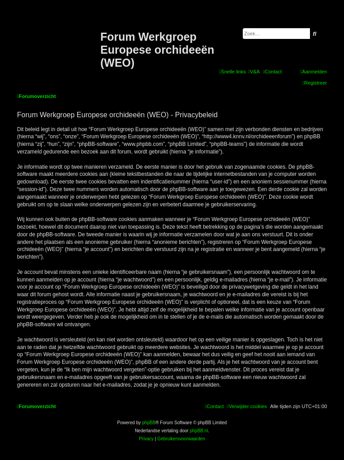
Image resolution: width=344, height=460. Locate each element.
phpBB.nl (199, 430)
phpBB (148, 422)
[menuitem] (254, 71)
